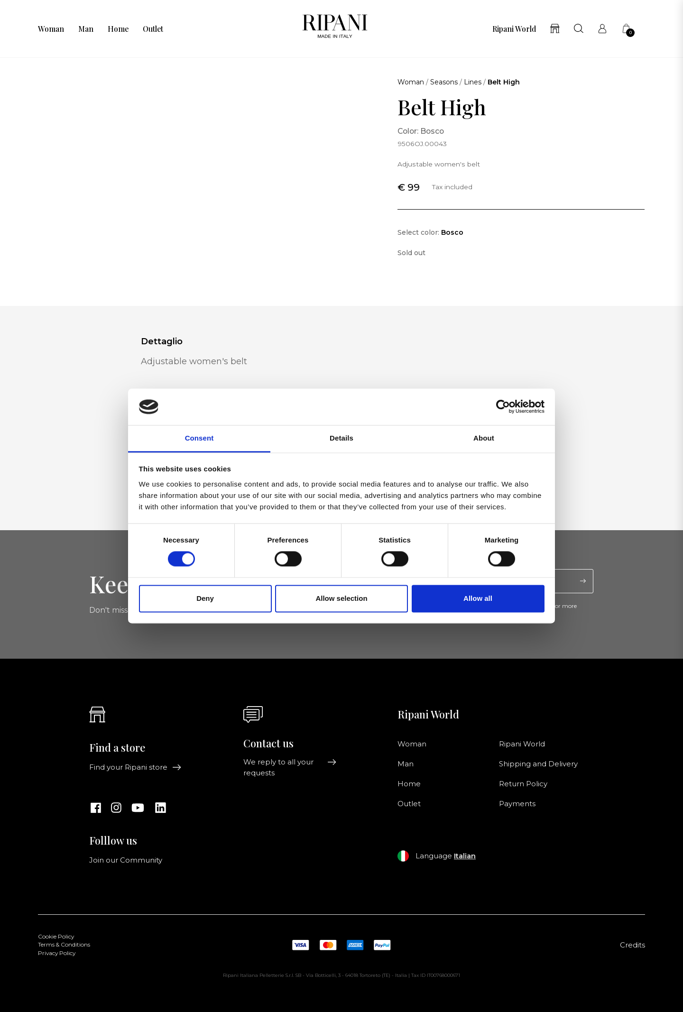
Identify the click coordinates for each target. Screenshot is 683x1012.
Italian (465, 856)
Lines (472, 82)
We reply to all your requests (290, 767)
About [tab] (483, 438)
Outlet (153, 29)
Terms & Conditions (64, 944)
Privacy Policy (56, 953)
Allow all (477, 598)
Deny (205, 598)
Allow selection (341, 598)
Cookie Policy (56, 936)
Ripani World (514, 29)
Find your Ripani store (135, 767)
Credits (632, 945)
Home (118, 29)
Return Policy (523, 784)
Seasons (444, 82)
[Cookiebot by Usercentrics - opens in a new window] (503, 407)
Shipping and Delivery (538, 764)
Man (85, 29)
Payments (517, 804)
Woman (51, 29)
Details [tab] (341, 438)
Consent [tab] (199, 438)
